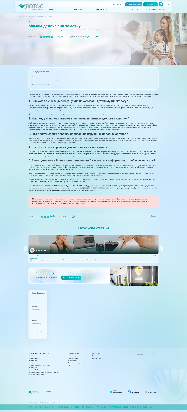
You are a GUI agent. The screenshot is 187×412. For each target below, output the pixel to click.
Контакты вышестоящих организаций (81, 390)
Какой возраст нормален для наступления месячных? (114, 77)
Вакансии (95, 356)
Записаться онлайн (72, 280)
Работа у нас (96, 353)
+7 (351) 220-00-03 (69, 275)
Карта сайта (73, 394)
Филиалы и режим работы (76, 363)
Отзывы (31, 356)
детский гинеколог (119, 199)
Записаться (149, 5)
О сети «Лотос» (73, 353)
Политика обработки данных (78, 392)
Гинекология (35, 22)
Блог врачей (32, 363)
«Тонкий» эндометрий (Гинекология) (41, 259)
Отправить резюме (98, 358)
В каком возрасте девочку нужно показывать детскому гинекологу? (58, 77)
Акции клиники (72, 360)
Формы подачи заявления (36, 374)
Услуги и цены (73, 10)
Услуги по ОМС (33, 367)
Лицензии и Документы (75, 356)
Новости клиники (73, 358)
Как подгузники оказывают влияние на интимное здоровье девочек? (59, 80)
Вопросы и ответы (34, 377)
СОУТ (69, 365)
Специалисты (99, 10)
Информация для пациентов (39, 353)
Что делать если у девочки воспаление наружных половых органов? (58, 84)
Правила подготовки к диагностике (39, 365)
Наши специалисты (35, 358)
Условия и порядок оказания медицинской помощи (44, 372)
